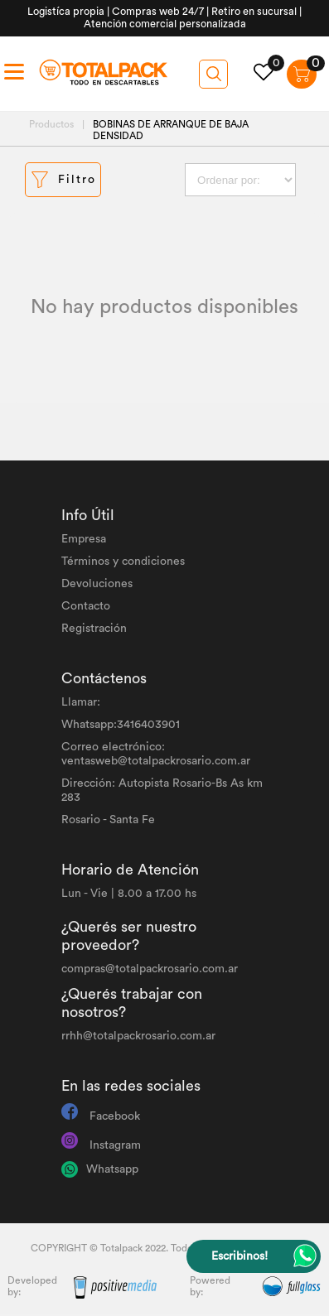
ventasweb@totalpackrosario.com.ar (155, 761)
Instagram (115, 1145)
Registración (94, 628)
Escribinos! (239, 1256)
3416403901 (148, 724)
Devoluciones (97, 584)
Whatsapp (112, 1169)
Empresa (83, 539)
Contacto (85, 606)
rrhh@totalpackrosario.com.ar (138, 1036)
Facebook (115, 1116)
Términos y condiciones (123, 561)
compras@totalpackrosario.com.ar (149, 969)
